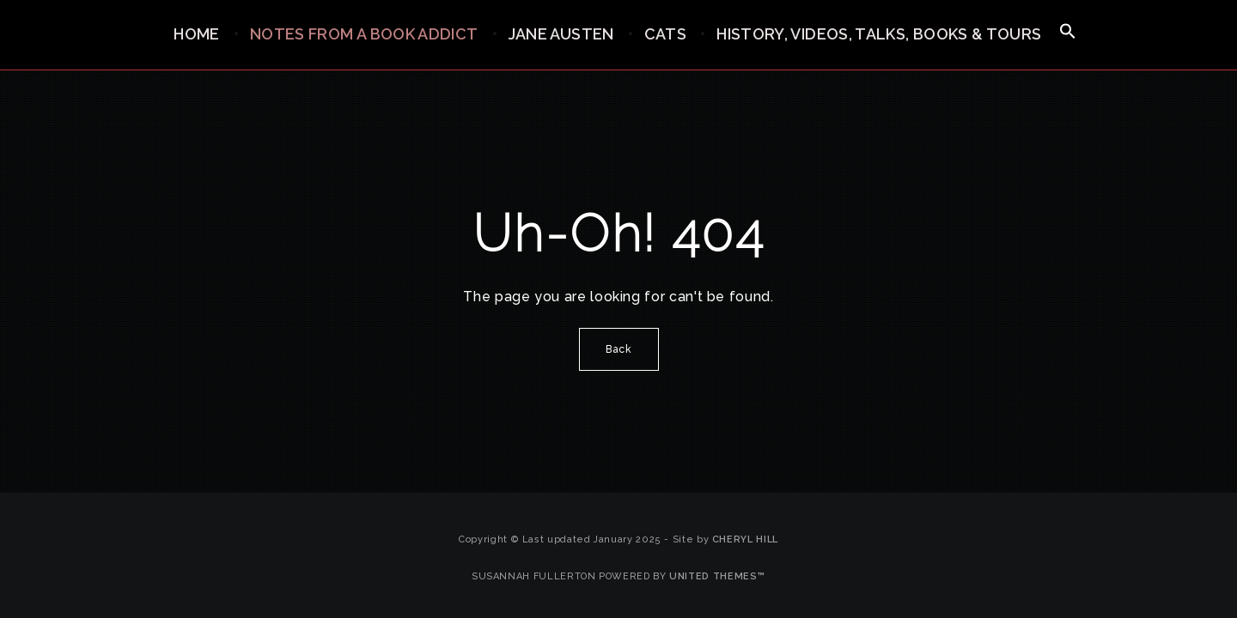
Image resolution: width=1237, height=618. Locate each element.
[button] (1067, 32)
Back (619, 349)
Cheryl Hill (745, 539)
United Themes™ (717, 576)
